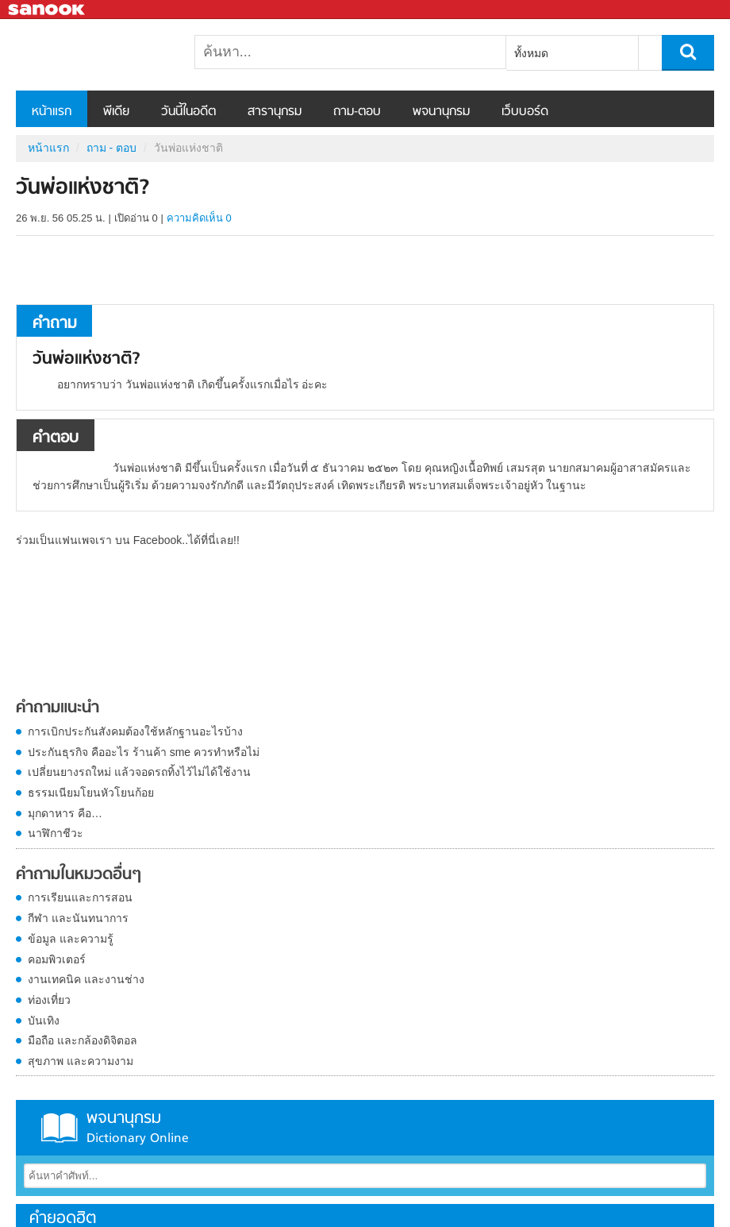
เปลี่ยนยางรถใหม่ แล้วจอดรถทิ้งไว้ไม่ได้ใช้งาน (139, 772)
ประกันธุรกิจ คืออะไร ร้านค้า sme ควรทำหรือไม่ (143, 752)
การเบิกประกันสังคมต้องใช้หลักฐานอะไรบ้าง (135, 731)
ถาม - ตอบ (111, 147)
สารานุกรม (275, 112)
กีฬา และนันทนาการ (78, 918)
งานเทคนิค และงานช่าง (86, 979)
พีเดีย (116, 112)
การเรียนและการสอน (80, 897)
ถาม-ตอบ (357, 112)
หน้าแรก (51, 112)
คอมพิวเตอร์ (57, 959)
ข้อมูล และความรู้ (70, 938)
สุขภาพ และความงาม (80, 1061)
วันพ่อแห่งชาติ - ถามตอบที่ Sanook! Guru (99, 54)
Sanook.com (47, 10)
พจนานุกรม (441, 112)
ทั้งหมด (531, 53)
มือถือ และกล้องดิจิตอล (82, 1040)
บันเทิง (44, 1020)
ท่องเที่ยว (49, 1000)
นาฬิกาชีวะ (55, 833)
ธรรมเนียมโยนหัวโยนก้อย (91, 792)
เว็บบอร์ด (524, 112)
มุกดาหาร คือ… (65, 813)
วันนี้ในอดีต (188, 112)
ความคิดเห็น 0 (199, 218)
